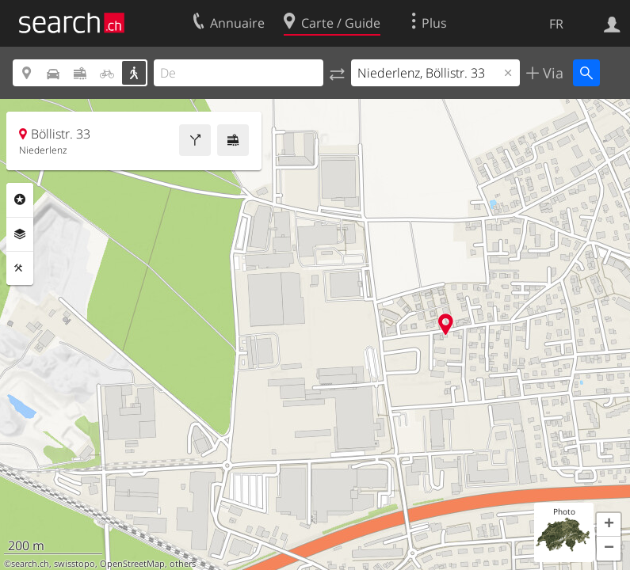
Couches (19, 234)
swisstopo (74, 563)
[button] (608, 525)
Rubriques (19, 199)
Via (551, 72)
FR (556, 23)
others (183, 563)
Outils (19, 268)
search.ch (30, 563)
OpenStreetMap (132, 563)
